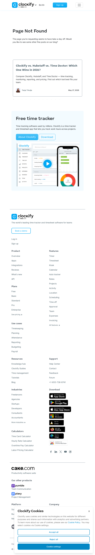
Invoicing (53, 320)
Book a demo (21, 231)
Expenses (53, 316)
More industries (18, 422)
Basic (13, 296)
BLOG (41, 5)
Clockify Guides (18, 368)
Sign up (14, 243)
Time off (53, 302)
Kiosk (51, 265)
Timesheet (54, 260)
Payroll (14, 351)
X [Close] (89, 511)
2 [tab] (17, 99)
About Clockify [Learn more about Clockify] (27, 137)
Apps (13, 260)
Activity (52, 288)
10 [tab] (51, 99)
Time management (19, 373)
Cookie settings (54, 546)
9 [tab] (47, 99)
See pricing (16, 314)
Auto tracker (54, 274)
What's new (16, 274)
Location (53, 293)
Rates (51, 279)
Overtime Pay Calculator (22, 445)
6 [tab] (34, 99)
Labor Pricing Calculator (22, 450)
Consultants (16, 413)
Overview (15, 256)
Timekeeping (17, 328)
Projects (53, 283)
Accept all (53, 532)
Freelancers (16, 394)
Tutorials (15, 377)
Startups (15, 404)
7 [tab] (38, 99)
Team (51, 311)
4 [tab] (26, 99)
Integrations (16, 265)
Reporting (15, 342)
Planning (15, 333)
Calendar (53, 270)
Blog (13, 382)
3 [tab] (22, 99)
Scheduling (54, 297)
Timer (51, 256)
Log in (14, 239)
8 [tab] (42, 99)
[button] (24, 5)
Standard (15, 300)
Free (13, 291)
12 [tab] (59, 99)
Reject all (54, 539)
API (13, 279)
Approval (53, 306)
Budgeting (16, 347)
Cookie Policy (74, 522)
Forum (52, 377)
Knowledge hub (18, 364)
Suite (13, 509)
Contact (52, 368)
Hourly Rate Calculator (21, 441)
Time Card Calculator (21, 436)
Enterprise (16, 310)
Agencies (15, 399)
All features (54, 325)
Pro (13, 305)
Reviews (15, 270)
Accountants (17, 417)
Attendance (16, 337)
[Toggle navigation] (79, 5)
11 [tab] (55, 99)
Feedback (53, 373)
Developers (16, 408)
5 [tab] (30, 99)
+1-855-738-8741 (57, 382)
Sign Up (60, 5)
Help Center (54, 364)
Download (47, 137)
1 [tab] (13, 99)
